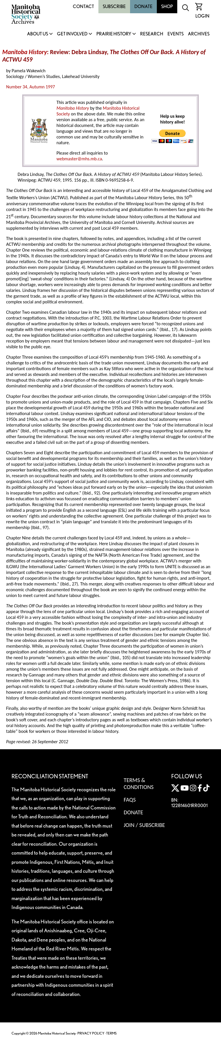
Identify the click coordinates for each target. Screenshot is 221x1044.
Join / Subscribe (144, 824)
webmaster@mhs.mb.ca (79, 158)
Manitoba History (24, 52)
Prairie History (113, 34)
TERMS (111, 1033)
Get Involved (72, 34)
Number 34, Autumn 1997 (30, 87)
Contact (83, 6)
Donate (143, 6)
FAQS (130, 799)
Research (151, 34)
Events (175, 34)
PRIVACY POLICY (90, 1033)
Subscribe (114, 6)
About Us (37, 34)
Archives (198, 34)
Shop (167, 6)
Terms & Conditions (139, 783)
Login (202, 16)
